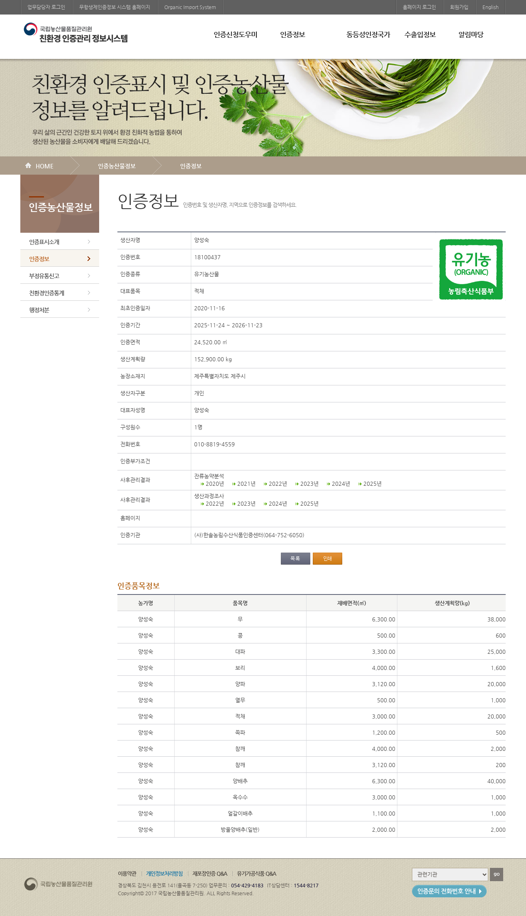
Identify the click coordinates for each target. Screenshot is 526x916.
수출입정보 (420, 34)
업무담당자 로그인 (46, 7)
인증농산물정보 (117, 166)
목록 (295, 558)
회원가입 (459, 7)
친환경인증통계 (46, 293)
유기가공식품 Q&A (256, 873)
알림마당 (470, 34)
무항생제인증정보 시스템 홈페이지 (114, 7)
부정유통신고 (44, 276)
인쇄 (327, 558)
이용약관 (127, 873)
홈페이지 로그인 (419, 7)
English (490, 7)
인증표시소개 (44, 242)
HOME (45, 166)
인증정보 (292, 34)
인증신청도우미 (235, 34)
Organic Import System (190, 7)
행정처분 (39, 310)
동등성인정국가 (368, 34)
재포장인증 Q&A (209, 873)
